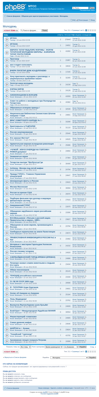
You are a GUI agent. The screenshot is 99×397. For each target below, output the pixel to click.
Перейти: (46, 357)
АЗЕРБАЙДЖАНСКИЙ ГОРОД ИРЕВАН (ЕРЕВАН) (32, 257)
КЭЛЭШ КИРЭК (17, 89)
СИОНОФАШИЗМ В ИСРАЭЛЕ (23, 95)
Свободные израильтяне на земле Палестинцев (32, 232)
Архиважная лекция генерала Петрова (28, 340)
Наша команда (43, 388)
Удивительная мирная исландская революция (32, 144)
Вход (93, 20)
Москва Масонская (19, 187)
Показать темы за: (18, 347)
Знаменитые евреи (19, 156)
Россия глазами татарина (22, 251)
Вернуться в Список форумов (15, 357)
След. (92, 347)
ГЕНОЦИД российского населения (26, 276)
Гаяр (11, 56)
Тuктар (12, 40)
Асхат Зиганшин (16, 97)
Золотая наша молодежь (21, 83)
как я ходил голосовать (21, 65)
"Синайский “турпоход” (21, 334)
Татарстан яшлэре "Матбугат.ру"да (26, 162)
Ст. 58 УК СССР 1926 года (21, 281)
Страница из (78, 30)
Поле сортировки (47, 347)
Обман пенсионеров (19, 270)
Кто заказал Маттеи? (19, 138)
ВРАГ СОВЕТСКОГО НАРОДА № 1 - (26, 120)
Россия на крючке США (21, 193)
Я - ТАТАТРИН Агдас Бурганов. (24, 287)
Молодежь (64, 16)
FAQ (74, 20)
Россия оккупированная (21, 132)
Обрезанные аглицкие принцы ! (25, 108)
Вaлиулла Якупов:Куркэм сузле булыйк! (29, 305)
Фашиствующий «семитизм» (23, 317)
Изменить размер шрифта (93, 15)
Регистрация (83, 20)
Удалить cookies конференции (62, 388)
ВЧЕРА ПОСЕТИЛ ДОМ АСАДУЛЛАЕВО (28, 70)
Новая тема (11, 30)
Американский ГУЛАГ (20, 205)
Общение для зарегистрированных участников (40, 16)
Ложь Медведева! (18, 299)
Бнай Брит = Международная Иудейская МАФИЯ (33, 311)
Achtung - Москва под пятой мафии (26, 168)
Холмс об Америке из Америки (24, 293)
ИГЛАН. (13, 38)
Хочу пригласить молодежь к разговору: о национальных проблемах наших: (30, 77)
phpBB (45, 392)
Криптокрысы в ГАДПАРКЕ (22, 126)
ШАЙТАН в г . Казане (19, 328)
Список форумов (13, 16)
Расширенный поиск (87, 10)
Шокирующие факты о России (24, 181)
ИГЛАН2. (14, 44)
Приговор (14, 59)
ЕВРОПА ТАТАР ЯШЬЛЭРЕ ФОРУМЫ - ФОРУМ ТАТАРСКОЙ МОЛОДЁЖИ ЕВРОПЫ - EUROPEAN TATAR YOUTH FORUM (32, 52)
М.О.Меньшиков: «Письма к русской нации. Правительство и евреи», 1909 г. (30, 219)
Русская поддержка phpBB (49, 394)
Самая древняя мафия (20, 322)
